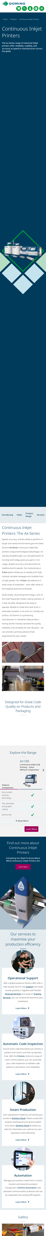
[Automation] (23, 1175)
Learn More (31, 829)
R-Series (21, 1056)
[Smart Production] (23, 1109)
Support (29, 986)
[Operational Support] (23, 978)
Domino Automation (27, 1187)
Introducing (7, 515)
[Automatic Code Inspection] (23, 1044)
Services (40, 515)
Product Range (29, 514)
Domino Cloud (18, 1118)
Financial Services (13, 994)
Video (19, 515)
